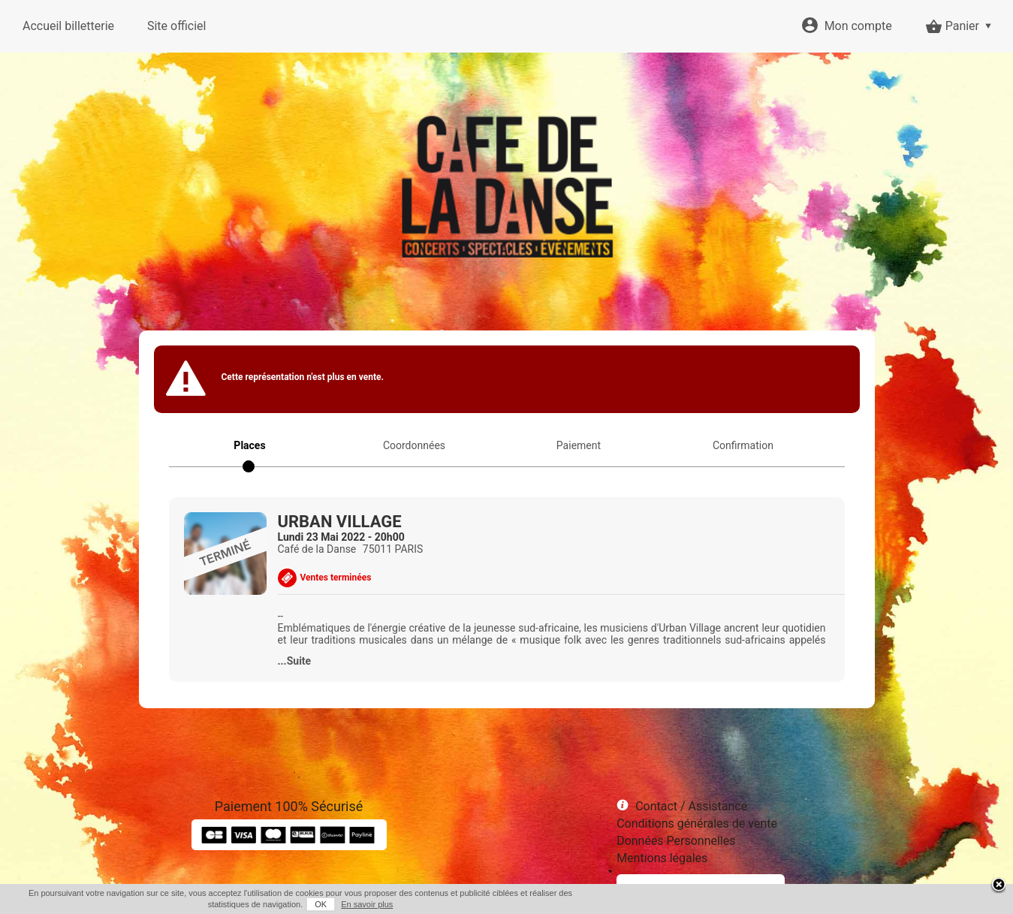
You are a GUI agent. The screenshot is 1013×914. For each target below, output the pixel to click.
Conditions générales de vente (697, 823)
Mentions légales (662, 858)
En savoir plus (367, 904)
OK (321, 904)
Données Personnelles (676, 841)
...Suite (295, 661)
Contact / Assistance (691, 806)
